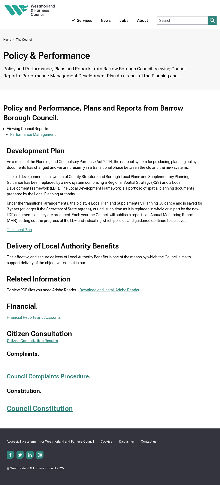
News (106, 20)
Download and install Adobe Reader (109, 290)
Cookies (106, 441)
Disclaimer (126, 441)
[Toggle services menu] (81, 20)
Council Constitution (40, 408)
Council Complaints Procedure (48, 376)
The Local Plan (19, 230)
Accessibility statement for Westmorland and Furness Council (50, 441)
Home (7, 39)
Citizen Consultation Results (32, 340)
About (142, 20)
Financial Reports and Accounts (34, 317)
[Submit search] (212, 20)
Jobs (124, 20)
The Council (24, 39)
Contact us (149, 441)
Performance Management (33, 134)
